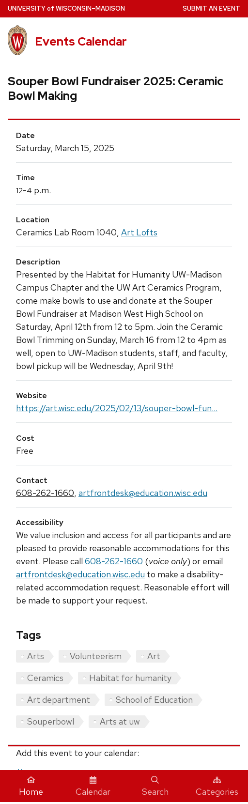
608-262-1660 (45, 492)
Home (31, 786)
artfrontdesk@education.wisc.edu (142, 492)
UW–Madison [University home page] (66, 8)
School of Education (154, 699)
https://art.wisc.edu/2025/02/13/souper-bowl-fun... (116, 408)
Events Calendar (81, 41)
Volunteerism (96, 656)
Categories (217, 786)
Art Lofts (139, 232)
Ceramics (45, 677)
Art (153, 656)
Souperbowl (50, 721)
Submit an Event (211, 8)
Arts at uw (120, 721)
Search (155, 786)
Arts (35, 656)
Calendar (93, 786)
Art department (58, 699)
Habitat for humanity (130, 677)
